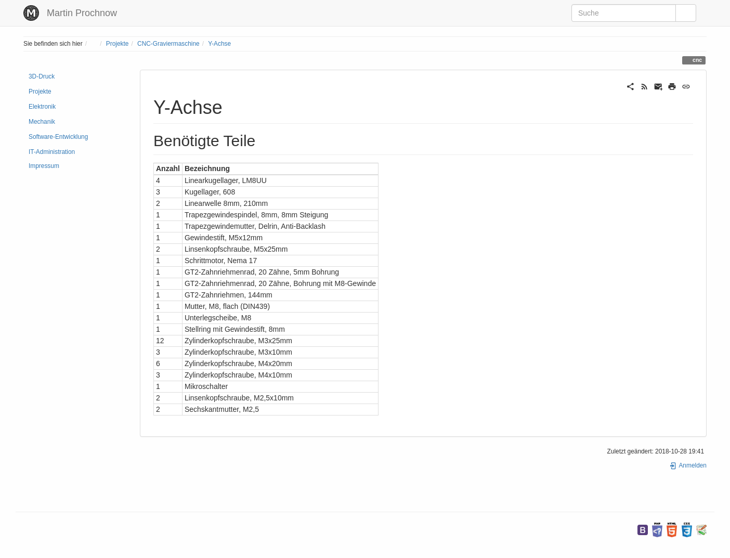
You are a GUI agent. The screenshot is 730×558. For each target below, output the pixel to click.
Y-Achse (219, 43)
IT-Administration (52, 151)
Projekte (117, 43)
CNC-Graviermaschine (168, 43)
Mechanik (42, 121)
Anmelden (688, 465)
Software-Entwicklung (58, 136)
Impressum (44, 166)
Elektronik (42, 106)
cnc (696, 60)
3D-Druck (42, 76)
